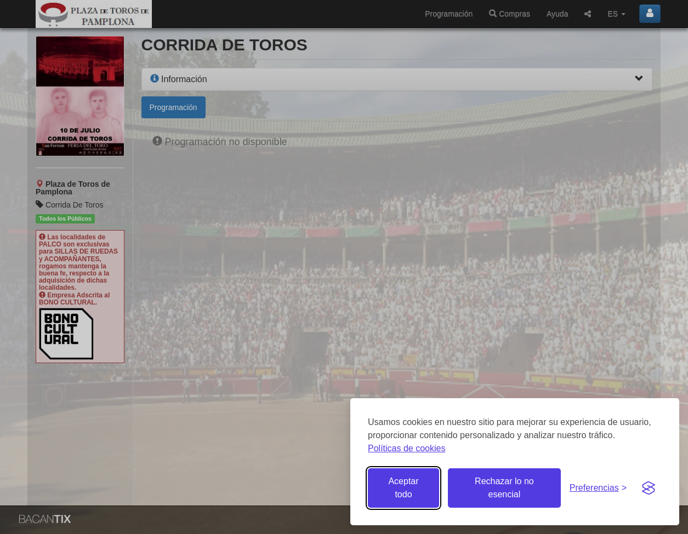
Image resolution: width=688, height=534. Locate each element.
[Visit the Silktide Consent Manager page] (648, 488)
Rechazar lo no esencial (504, 487)
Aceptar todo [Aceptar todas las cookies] (403, 487)
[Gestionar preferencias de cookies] (598, 488)
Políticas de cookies (406, 448)
